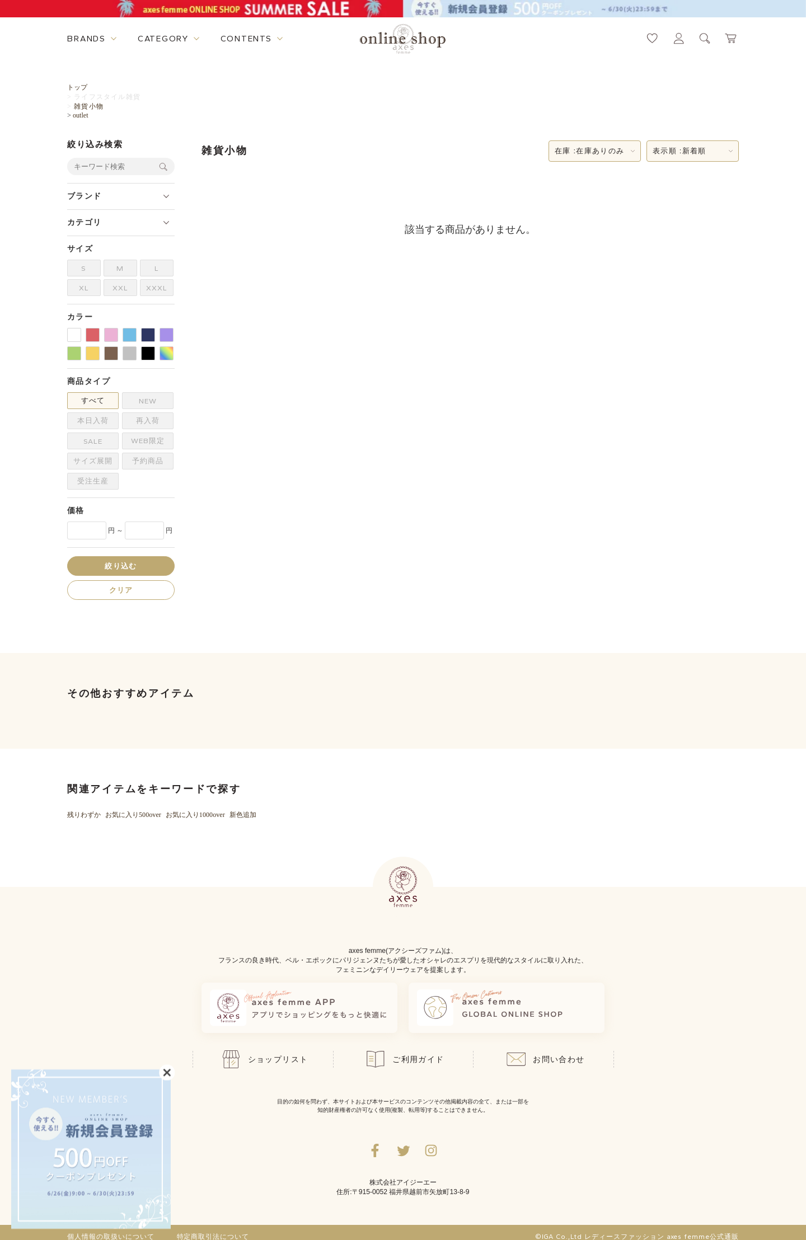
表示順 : (679, 151)
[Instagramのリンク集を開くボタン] (431, 1150)
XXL (120, 288)
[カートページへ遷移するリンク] (731, 38)
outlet (80, 115)
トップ (77, 87)
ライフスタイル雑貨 (107, 97)
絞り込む (121, 566)
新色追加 (242, 815)
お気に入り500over (133, 815)
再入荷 (148, 420)
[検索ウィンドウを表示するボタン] (705, 38)
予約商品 (147, 461)
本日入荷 (93, 420)
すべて (93, 400)
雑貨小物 (89, 106)
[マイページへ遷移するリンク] (678, 38)
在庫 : (589, 151)
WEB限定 (148, 440)
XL (84, 288)
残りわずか (84, 815)
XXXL (156, 288)
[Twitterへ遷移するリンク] (403, 1150)
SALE (92, 441)
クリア (121, 590)
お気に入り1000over (195, 815)
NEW (148, 401)
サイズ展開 (93, 461)
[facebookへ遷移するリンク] (375, 1150)
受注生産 (93, 481)
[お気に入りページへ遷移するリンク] (652, 38)
